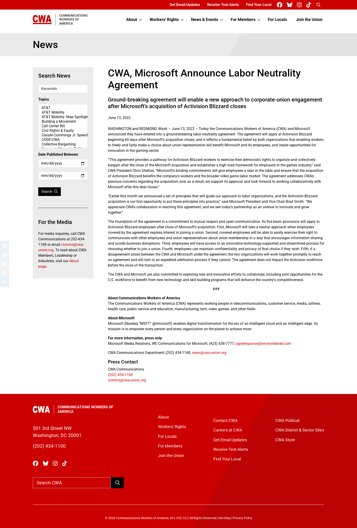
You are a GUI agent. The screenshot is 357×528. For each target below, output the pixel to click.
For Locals (277, 19)
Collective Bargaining (63, 144)
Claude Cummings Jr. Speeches (63, 135)
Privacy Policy (242, 518)
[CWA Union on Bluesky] (290, 5)
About (131, 19)
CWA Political (287, 420)
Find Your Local (258, 5)
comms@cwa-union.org (127, 380)
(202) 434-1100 (49, 446)
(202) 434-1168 (120, 375)
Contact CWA (225, 420)
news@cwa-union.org (209, 352)
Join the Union (309, 19)
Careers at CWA (227, 430)
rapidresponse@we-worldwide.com (263, 343)
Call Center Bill (63, 126)
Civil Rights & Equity (63, 130)
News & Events (204, 19)
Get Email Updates (185, 5)
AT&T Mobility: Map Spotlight (63, 117)
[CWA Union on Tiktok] (309, 5)
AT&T (63, 108)
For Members (243, 19)
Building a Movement (63, 121)
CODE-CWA (63, 139)
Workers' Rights (164, 19)
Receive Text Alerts (223, 5)
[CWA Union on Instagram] (300, 5)
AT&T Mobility (63, 112)
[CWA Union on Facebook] (280, 5)
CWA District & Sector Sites (299, 430)
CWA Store (285, 440)
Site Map (224, 518)
